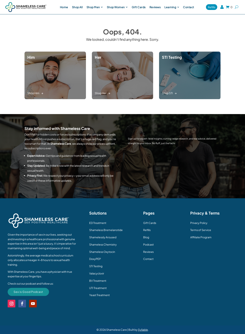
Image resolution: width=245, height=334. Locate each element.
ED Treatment (97, 223)
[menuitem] (64, 7)
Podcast (148, 244)
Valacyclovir (96, 273)
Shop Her (100, 93)
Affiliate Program (201, 237)
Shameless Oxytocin (102, 251)
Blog (146, 237)
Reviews (148, 251)
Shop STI (167, 93)
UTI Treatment (98, 288)
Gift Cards (149, 223)
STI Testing (95, 266)
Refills (147, 230)
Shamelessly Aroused (102, 237)
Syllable (143, 329)
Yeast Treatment (99, 295)
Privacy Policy (198, 223)
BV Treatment (97, 280)
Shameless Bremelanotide (106, 230)
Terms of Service (200, 230)
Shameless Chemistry (103, 244)
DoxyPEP (95, 259)
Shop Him (33, 93)
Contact (148, 259)
